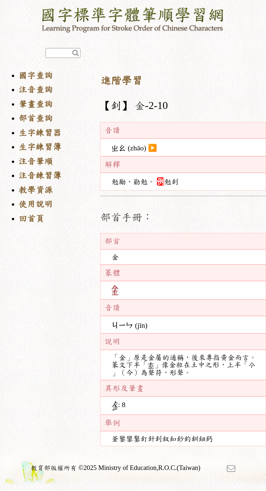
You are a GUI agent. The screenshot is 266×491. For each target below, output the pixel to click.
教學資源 (35, 190)
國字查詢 (35, 75)
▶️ (152, 148)
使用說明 (35, 204)
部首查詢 (35, 118)
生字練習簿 (39, 147)
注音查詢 (35, 90)
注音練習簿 (39, 175)
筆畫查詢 (35, 104)
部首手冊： (126, 217)
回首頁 (31, 219)
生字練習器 (39, 133)
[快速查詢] (62, 53)
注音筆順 (35, 161)
